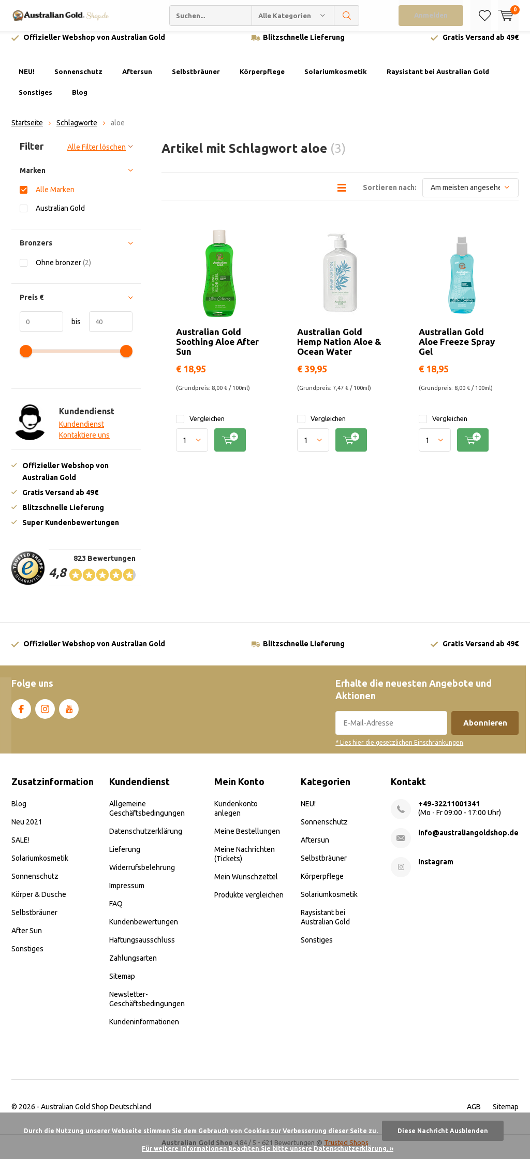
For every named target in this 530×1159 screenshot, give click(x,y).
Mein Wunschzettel (246, 884)
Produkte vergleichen (249, 903)
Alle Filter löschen (96, 155)
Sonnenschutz (78, 79)
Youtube (69, 714)
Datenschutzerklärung (145, 839)
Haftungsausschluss (142, 948)
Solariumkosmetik (335, 79)
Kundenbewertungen (143, 929)
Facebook (21, 714)
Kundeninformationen (144, 1029)
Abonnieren (485, 730)
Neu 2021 (26, 829)
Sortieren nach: (390, 195)
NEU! (27, 79)
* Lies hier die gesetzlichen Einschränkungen (399, 750)
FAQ (116, 911)
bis (72, 329)
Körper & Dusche (38, 902)
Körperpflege (262, 79)
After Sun (26, 938)
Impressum (126, 893)
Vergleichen (200, 426)
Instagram (45, 714)
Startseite (27, 130)
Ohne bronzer (63, 270)
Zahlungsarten (133, 966)
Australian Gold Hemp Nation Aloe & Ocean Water (339, 349)
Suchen (346, 15)
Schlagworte (76, 130)
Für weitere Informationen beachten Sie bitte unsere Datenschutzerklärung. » (267, 1148)
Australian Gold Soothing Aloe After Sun (217, 349)
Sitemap (122, 984)
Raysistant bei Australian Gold (438, 79)
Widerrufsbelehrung (142, 875)
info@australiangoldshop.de (468, 840)
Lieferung (124, 857)
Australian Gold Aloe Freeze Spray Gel (457, 349)
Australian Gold (60, 215)
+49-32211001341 (449, 811)
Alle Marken (55, 197)
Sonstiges (35, 100)
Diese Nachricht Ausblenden (443, 1130)
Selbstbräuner (196, 79)
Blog (79, 100)
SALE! (20, 848)
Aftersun (137, 79)
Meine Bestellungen (247, 839)
